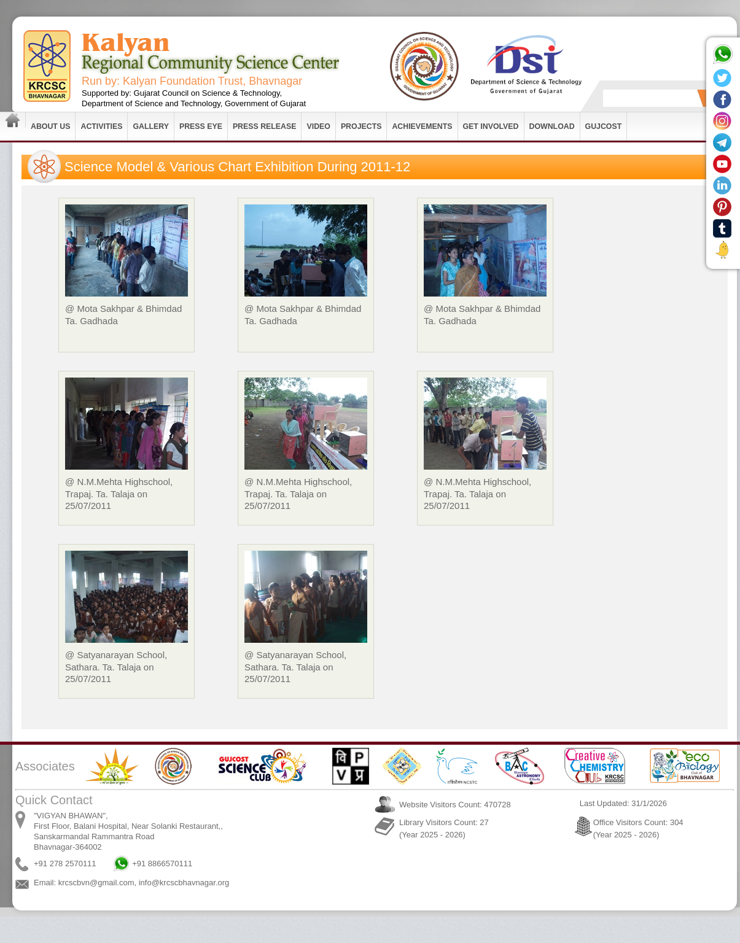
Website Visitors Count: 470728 (455, 804)
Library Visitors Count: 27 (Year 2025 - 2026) (444, 828)
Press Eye (200, 126)
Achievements (422, 126)
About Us (50, 126)
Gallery (151, 126)
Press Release (265, 126)
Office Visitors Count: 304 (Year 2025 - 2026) (638, 828)
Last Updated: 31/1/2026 (623, 803)
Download (552, 126)
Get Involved (491, 126)
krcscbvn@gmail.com (96, 882)
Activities (101, 126)
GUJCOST (603, 126)
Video (318, 126)
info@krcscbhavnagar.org (184, 882)
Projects (361, 126)
